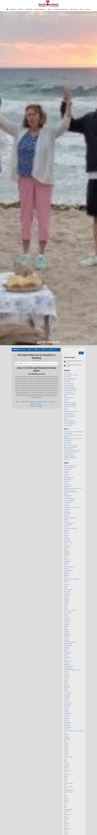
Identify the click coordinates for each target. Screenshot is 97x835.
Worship (65, 572)
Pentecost (66, 696)
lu (64, 807)
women (65, 638)
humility (65, 631)
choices (65, 535)
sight (65, 627)
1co (65, 781)
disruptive (66, 687)
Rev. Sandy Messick (68, 397)
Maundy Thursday (68, 570)
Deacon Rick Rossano (68, 415)
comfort (66, 593)
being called (66, 540)
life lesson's (66, 727)
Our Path (66, 746)
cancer (65, 678)
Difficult (66, 734)
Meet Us (21, 9)
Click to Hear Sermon (36, 405)
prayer (65, 556)
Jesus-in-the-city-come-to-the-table (72, 431)
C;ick (65, 833)
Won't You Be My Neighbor (70, 445)
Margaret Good (67, 425)
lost (65, 558)
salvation (66, 584)
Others (65, 708)
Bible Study (66, 479)
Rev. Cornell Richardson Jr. (69, 422)
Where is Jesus (67, 643)
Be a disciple (66, 484)
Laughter (66, 723)
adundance (66, 633)
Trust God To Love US (69, 518)
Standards (66, 737)
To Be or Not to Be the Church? (71, 450)
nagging (65, 640)
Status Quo (66, 715)
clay (65, 816)
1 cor (65, 755)
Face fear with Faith (68, 456)
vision (65, 533)
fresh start (66, 811)
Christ (65, 519)
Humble (65, 598)
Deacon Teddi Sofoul (68, 394)
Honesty (66, 764)
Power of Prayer (67, 542)
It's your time (67, 502)
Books (37, 349)
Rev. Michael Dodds (68, 387)
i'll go (65, 626)
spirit (65, 549)
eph (65, 760)
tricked (65, 798)
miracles (66, 636)
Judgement (66, 554)
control (65, 547)
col (64, 819)
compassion (66, 614)
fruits (65, 689)
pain (65, 607)
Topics (45, 349)
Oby (65, 821)
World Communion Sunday (69, 447)
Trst (65, 797)
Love (65, 472)
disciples (66, 575)
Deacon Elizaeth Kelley (69, 404)
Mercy (65, 743)
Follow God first (67, 477)
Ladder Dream (67, 757)
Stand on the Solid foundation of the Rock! (73, 730)
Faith (65, 474)
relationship (66, 545)
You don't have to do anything (70, 579)
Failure (65, 605)
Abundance (66, 559)
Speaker (23, 349)
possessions (66, 713)
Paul (65, 795)
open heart (66, 818)
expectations (67, 594)
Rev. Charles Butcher (68, 423)
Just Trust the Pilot (68, 498)
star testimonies (67, 783)
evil (65, 544)
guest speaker (67, 703)
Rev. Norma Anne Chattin (69, 378)
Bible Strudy (66, 771)
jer (64, 659)
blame (65, 601)
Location (53, 349)
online (65, 408)
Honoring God (67, 645)
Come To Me (67, 525)
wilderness (66, 619)
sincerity (66, 673)
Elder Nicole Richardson (69, 388)
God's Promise (67, 589)
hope (65, 483)
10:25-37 (66, 399)
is (64, 804)
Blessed (65, 526)
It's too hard (66, 692)
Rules (65, 748)
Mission (65, 603)
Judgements (66, 634)
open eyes (66, 654)
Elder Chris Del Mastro (69, 390)
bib (64, 741)
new (65, 788)
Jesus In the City (67, 454)
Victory (65, 511)
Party (65, 744)
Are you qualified (67, 500)
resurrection (66, 774)
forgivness (66, 509)
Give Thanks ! (67, 443)
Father (65, 701)
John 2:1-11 (23, 367)
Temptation (66, 828)
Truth (65, 577)
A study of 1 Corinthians (69, 457)
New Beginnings (67, 433)
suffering (66, 497)
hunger (65, 563)
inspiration (66, 729)
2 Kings (65, 736)
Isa (64, 785)
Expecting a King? (68, 666)
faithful (65, 573)
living (65, 671)
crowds (65, 596)
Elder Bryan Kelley (68, 380)
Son (65, 615)
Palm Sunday (67, 612)
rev (64, 395)
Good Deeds (66, 512)
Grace (65, 470)
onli (65, 401)
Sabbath (66, 750)
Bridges (65, 800)
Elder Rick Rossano (68, 385)
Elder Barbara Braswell (69, 406)
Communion (66, 561)
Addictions (66, 765)
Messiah (66, 697)
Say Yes (65, 617)
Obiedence (66, 539)
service (65, 568)
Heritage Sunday (67, 449)
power (65, 532)
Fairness (66, 624)
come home (66, 621)
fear (65, 493)
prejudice (66, 580)
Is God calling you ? (68, 566)
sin (64, 582)
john (65, 779)
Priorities (66, 718)
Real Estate (66, 704)
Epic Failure (66, 591)
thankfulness (67, 652)
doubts (65, 551)
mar (65, 778)
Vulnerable (66, 725)
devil (65, 832)
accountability (67, 668)
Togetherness (67, 792)
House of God (67, 786)
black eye (66, 685)
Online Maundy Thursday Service (71, 669)
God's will (66, 706)
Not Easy (66, 481)
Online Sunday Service (69, 465)
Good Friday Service (68, 790)
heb (65, 826)
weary (65, 767)
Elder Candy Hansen (68, 420)
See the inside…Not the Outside (71, 507)
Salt (65, 805)
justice (65, 537)
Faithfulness (67, 495)
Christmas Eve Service (69, 610)
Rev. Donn (66, 373)
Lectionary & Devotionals (60, 9)
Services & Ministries (39, 9)
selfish (65, 716)
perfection (66, 814)
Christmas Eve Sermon (69, 641)
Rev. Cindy (66, 381)
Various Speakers (67, 413)
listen (65, 516)
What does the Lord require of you (71, 488)
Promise (66, 710)
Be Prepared (66, 661)
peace (65, 504)
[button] (17, 9)
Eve (65, 830)
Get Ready (66, 657)
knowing (66, 711)
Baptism (66, 676)
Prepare (65, 622)
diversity (66, 530)
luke (65, 418)
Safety (65, 753)
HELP (65, 825)
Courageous (66, 442)
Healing (65, 600)
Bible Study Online (68, 467)
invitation (66, 662)
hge (65, 772)
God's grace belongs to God (70, 491)
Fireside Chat (67, 469)
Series (30, 349)
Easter (65, 521)
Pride (65, 682)
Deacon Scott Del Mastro (70, 411)
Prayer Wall (29, 9)
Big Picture (66, 739)
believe (65, 776)
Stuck (65, 751)
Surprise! (66, 699)
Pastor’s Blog (73, 9)
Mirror (65, 683)
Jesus (65, 608)
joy (64, 565)
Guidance (66, 629)
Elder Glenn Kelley (68, 383)
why (65, 587)
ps (64, 812)
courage (65, 648)
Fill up (65, 823)
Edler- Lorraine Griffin (69, 416)
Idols (65, 650)
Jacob (65, 769)
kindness (66, 505)
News (49, 9)
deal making (66, 722)
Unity (65, 720)
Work (65, 690)
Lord (65, 586)
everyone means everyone (70, 528)
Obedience (66, 486)
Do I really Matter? (68, 523)
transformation (67, 809)
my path (66, 514)
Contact (87, 9)
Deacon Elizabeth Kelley (69, 402)
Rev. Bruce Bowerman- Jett (70, 374)
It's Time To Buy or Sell (69, 452)
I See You (66, 459)
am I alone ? (66, 694)
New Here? (13, 9)
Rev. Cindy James (67, 392)
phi (64, 758)
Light (65, 802)
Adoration (66, 647)
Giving (81, 9)
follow (65, 680)
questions (66, 664)
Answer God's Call (68, 490)
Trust (65, 476)
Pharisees (66, 552)
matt (65, 409)
